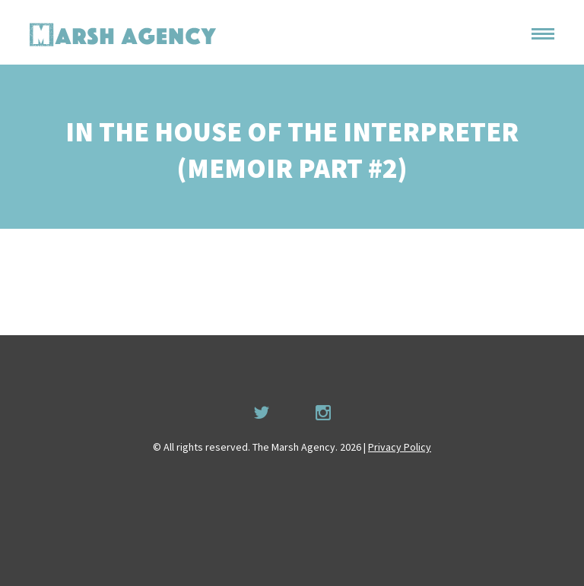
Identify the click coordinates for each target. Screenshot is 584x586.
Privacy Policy (399, 447)
